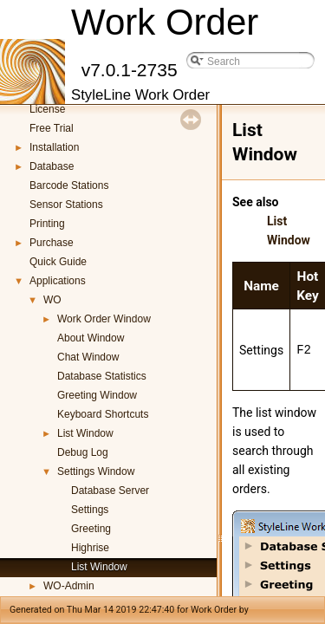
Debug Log (82, 452)
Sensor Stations (66, 204)
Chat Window (88, 357)
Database (51, 166)
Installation (54, 147)
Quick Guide (58, 262)
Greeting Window (97, 395)
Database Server (110, 490)
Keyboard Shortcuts (102, 414)
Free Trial (51, 128)
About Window (90, 338)
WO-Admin (68, 586)
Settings (89, 510)
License (47, 109)
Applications (57, 281)
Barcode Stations (68, 185)
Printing (47, 224)
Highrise (90, 548)
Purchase (51, 243)
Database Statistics (101, 376)
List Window (85, 433)
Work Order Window (104, 319)
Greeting (91, 529)
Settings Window (95, 471)
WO (52, 300)
